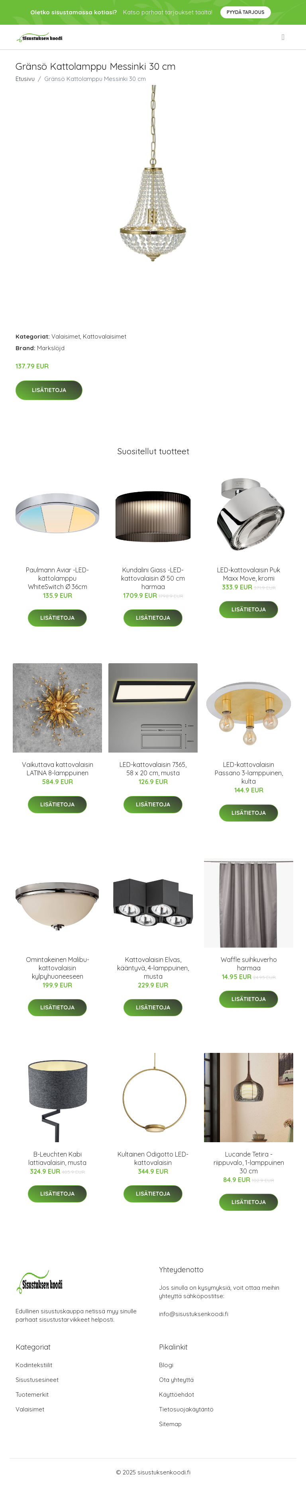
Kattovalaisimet (104, 336)
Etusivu (25, 79)
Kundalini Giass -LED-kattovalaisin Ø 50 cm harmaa (153, 578)
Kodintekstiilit (34, 1365)
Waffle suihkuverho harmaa (249, 964)
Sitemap (170, 1424)
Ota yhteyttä (176, 1380)
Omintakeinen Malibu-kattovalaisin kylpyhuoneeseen (57, 968)
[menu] (283, 37)
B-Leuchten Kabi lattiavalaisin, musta (57, 1158)
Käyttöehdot (176, 1394)
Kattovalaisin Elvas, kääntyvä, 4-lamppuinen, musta (153, 968)
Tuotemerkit (32, 1394)
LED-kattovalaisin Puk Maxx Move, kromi (248, 574)
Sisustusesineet (37, 1380)
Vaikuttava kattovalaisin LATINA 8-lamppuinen (57, 769)
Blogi (166, 1365)
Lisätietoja (49, 390)
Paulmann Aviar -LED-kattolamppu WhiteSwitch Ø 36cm (57, 578)
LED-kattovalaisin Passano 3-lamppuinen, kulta (249, 773)
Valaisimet (65, 336)
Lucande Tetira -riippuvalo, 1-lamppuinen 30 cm (249, 1162)
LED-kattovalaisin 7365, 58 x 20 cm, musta (153, 769)
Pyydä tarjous (246, 12)
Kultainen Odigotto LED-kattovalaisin (153, 1158)
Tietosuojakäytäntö (186, 1409)
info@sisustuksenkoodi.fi (193, 1314)
